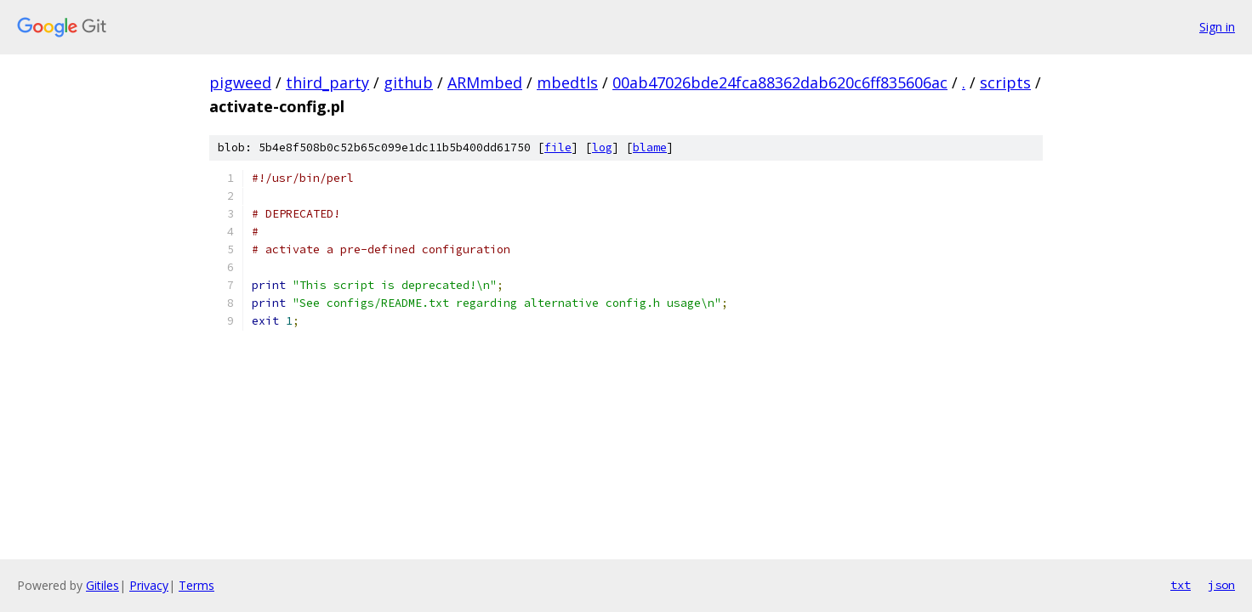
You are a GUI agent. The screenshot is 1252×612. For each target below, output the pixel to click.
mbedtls (567, 82)
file (558, 147)
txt (1180, 584)
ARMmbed (484, 82)
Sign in (1217, 27)
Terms (196, 585)
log (602, 147)
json (1221, 584)
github (408, 82)
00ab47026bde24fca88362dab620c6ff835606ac (780, 82)
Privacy (148, 585)
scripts (1005, 82)
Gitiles (102, 585)
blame (650, 147)
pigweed (240, 82)
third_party (327, 82)
